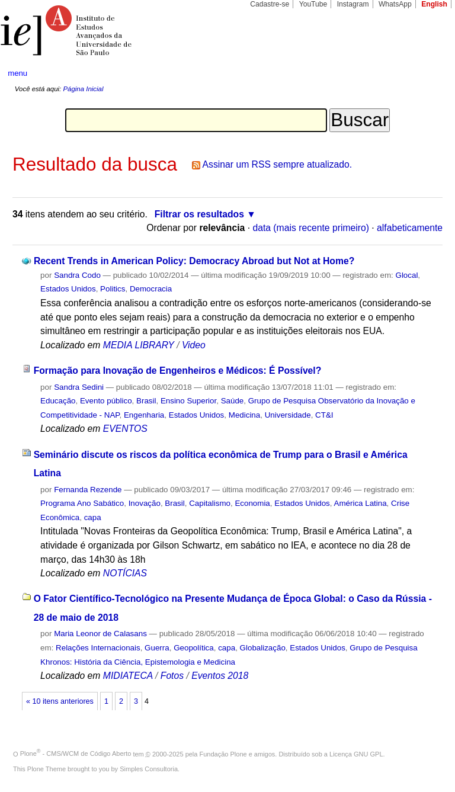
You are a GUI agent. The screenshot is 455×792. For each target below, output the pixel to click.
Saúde (232, 400)
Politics (112, 288)
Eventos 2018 (219, 676)
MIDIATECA (128, 676)
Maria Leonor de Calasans (100, 633)
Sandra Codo (77, 275)
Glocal (406, 275)
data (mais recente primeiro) (310, 228)
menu (17, 73)
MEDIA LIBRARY (138, 345)
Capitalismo (209, 503)
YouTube (313, 4)
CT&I (324, 415)
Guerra (157, 647)
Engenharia (144, 415)
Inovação (145, 503)
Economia (252, 503)
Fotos (172, 676)
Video (194, 345)
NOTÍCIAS (125, 573)
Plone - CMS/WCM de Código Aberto (76, 753)
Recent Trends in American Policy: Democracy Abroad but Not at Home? (194, 261)
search (423, 73)
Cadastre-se (269, 4)
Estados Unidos (68, 288)
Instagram (353, 4)
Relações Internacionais (98, 647)
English (434, 4)
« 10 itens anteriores (60, 701)
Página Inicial (83, 88)
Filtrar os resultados (199, 214)
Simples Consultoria (149, 768)
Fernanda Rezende (87, 489)
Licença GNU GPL (356, 753)
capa (92, 517)
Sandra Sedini (79, 387)
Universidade (288, 415)
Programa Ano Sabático (82, 503)
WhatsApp (395, 4)
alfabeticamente (410, 228)
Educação (57, 400)
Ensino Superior (188, 400)
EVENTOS (125, 429)
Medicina (244, 415)
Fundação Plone (223, 753)
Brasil (146, 400)
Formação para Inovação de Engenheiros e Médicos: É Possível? (178, 370)
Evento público (106, 400)
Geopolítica (194, 647)
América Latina (360, 503)
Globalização (263, 647)
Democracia (151, 288)
